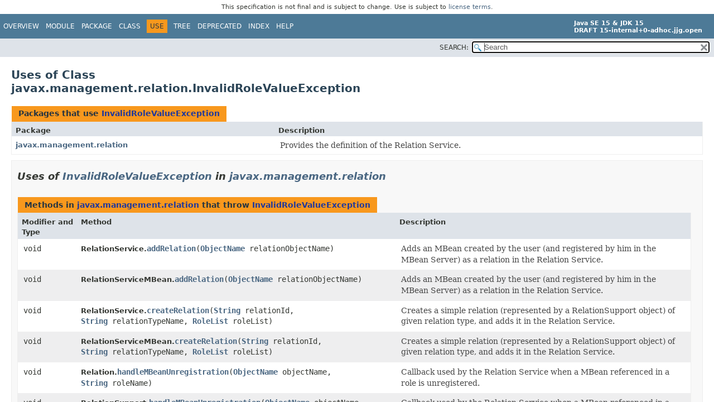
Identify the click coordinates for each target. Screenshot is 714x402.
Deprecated (219, 26)
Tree (182, 26)
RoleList (210, 321)
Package (96, 26)
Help (284, 26)
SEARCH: (454, 47)
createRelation (178, 310)
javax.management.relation (72, 145)
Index (258, 26)
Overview (21, 26)
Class (130, 26)
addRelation (171, 248)
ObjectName (222, 248)
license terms (469, 7)
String (227, 310)
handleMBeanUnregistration (173, 371)
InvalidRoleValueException (161, 113)
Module (60, 26)
